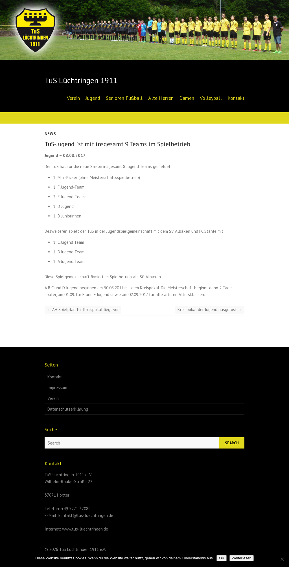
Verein (73, 98)
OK (221, 558)
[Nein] (282, 559)
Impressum (57, 387)
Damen (186, 98)
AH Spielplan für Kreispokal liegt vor (83, 309)
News (50, 133)
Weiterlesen (241, 558)
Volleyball (211, 98)
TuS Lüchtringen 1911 (81, 80)
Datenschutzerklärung (67, 409)
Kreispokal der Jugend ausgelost (210, 309)
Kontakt (235, 98)
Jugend (93, 98)
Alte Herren (161, 98)
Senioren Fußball (124, 98)
